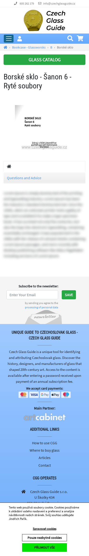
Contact (44, 465)
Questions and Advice (24, 177)
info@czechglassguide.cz (59, 3)
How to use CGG (44, 442)
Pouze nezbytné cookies (45, 538)
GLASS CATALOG (44, 60)
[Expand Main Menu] (9, 39)
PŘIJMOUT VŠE (44, 547)
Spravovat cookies (44, 529)
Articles (45, 457)
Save (69, 294)
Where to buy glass (45, 450)
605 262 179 (27, 3)
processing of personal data (41, 307)
